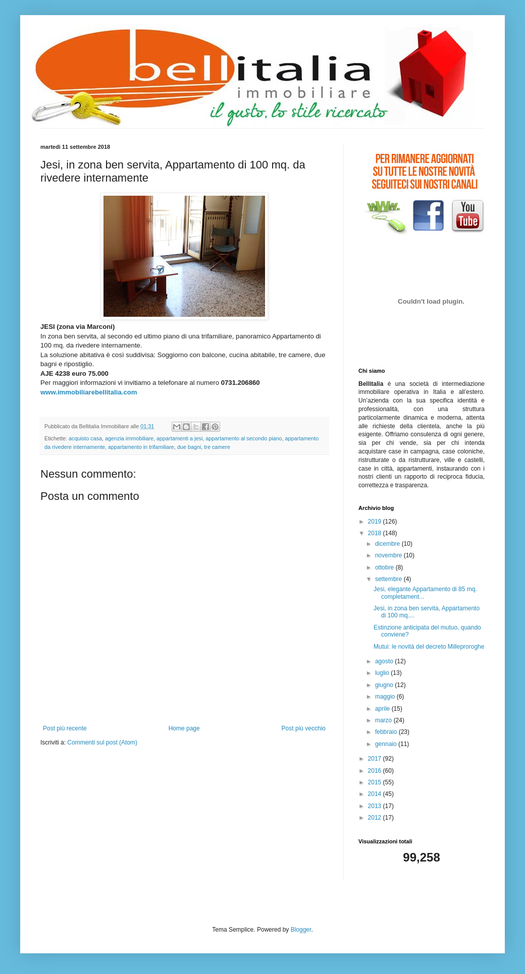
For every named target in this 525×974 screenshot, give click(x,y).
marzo (384, 720)
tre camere (217, 447)
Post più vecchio (304, 728)
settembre (389, 579)
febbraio (387, 731)
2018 (375, 533)
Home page (184, 728)
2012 (375, 817)
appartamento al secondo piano (243, 438)
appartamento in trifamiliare (141, 447)
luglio (383, 672)
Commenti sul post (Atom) (102, 742)
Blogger (301, 929)
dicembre (388, 543)
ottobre (385, 567)
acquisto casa (85, 438)
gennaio (386, 744)
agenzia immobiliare (129, 438)
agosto (385, 661)
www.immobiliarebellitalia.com (88, 392)
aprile (383, 708)
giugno (385, 685)
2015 (375, 782)
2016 (375, 770)
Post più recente (65, 728)
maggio (386, 696)
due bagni (189, 447)
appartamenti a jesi (179, 438)
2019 (375, 521)
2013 (375, 806)
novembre (389, 555)
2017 (375, 758)
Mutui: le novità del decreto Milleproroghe (429, 646)
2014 (375, 793)
